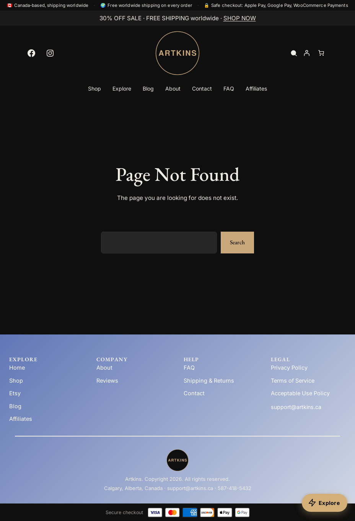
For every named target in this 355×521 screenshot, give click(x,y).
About (104, 367)
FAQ (189, 367)
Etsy (15, 393)
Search (237, 242)
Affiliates (20, 419)
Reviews (107, 380)
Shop (16, 380)
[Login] (306, 53)
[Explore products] (324, 503)
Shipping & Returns (209, 380)
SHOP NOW (239, 18)
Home (17, 367)
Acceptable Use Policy (300, 393)
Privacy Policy (289, 367)
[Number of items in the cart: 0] (321, 53)
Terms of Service (292, 380)
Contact (194, 393)
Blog (15, 406)
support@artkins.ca (296, 407)
